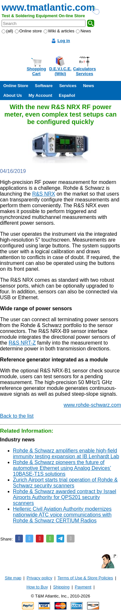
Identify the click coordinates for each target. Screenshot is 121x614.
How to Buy (37, 587)
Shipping (61, 587)
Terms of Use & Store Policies (85, 577)
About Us (12, 95)
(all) (7, 30)
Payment (83, 587)
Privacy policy (39, 577)
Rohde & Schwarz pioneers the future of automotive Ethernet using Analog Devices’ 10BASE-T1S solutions (62, 468)
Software (44, 85)
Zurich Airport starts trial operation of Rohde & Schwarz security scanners (65, 482)
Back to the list (17, 416)
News (83, 30)
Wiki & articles (59, 30)
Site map (13, 577)
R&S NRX (43, 194)
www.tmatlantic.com (48, 7)
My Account (40, 95)
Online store (28, 30)
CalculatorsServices (84, 71)
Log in (63, 40)
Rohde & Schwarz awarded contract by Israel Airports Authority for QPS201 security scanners (64, 497)
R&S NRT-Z (22, 343)
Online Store (15, 85)
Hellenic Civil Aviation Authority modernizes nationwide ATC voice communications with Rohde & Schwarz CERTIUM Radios (62, 514)
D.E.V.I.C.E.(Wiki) (60, 71)
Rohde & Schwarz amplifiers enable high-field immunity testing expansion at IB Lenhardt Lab (66, 453)
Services (67, 85)
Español (67, 95)
